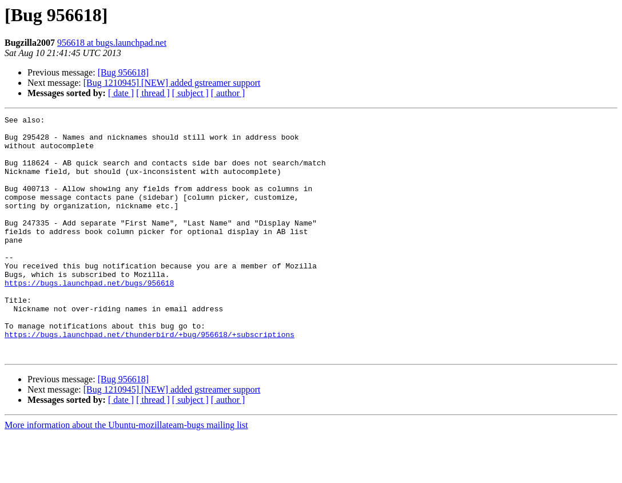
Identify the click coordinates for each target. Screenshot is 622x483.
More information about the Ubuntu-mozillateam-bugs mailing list (126, 473)
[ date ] (121, 93)
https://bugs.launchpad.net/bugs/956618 (89, 317)
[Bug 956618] (123, 72)
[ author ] (228, 93)
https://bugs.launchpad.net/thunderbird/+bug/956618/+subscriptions (149, 379)
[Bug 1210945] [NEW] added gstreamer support (172, 83)
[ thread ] (153, 93)
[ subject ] (190, 93)
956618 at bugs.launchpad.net (111, 42)
